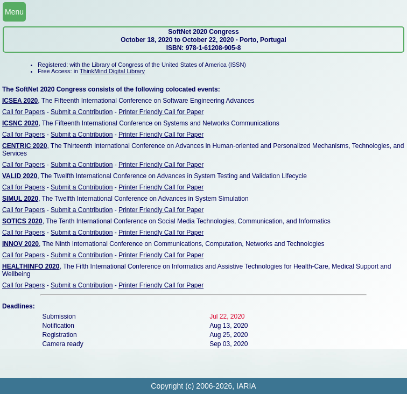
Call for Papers (23, 112)
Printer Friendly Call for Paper (161, 112)
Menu (14, 12)
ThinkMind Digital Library (112, 71)
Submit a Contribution (82, 112)
